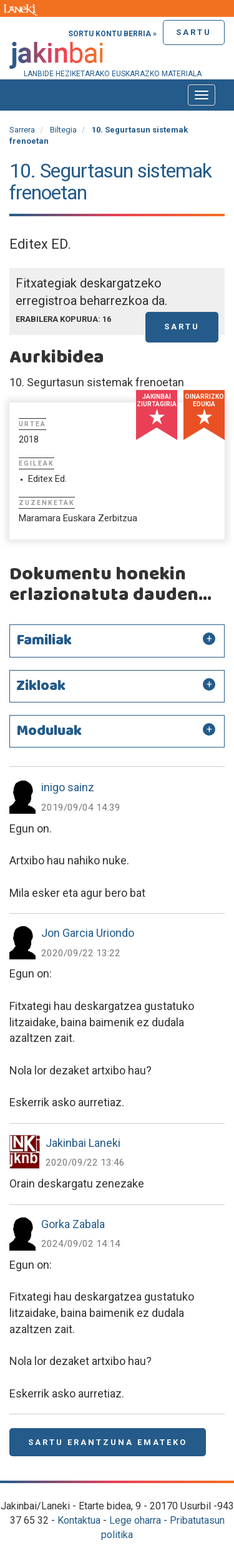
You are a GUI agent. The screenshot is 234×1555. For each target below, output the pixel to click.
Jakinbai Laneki (83, 1142)
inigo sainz (67, 787)
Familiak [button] (44, 640)
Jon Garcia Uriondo (87, 932)
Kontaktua (78, 1520)
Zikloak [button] (41, 686)
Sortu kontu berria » (112, 33)
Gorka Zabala (73, 1224)
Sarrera (22, 129)
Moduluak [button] (49, 731)
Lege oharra (135, 1520)
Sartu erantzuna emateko (107, 1442)
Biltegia (63, 129)
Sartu (194, 32)
